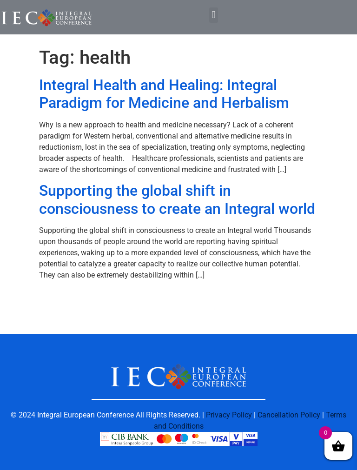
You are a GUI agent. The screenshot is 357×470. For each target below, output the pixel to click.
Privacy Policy (229, 414)
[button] (213, 15)
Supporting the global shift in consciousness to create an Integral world (177, 199)
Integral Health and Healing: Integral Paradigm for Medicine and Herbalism (164, 94)
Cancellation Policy (289, 414)
